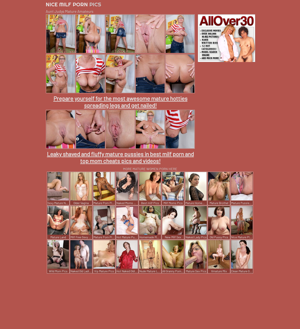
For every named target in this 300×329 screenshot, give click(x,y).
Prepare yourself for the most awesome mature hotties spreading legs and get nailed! (120, 102)
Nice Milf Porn (73, 4)
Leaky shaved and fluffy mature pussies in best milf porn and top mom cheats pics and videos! (120, 157)
